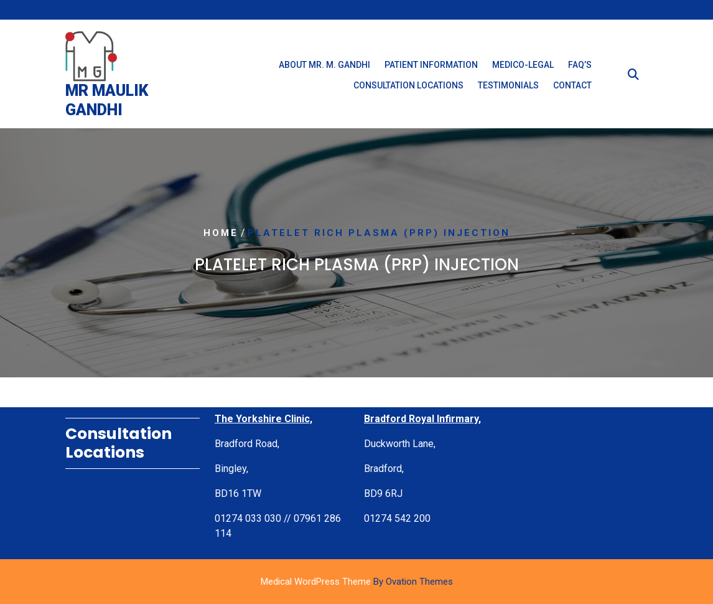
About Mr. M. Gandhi (324, 68)
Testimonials (508, 88)
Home (220, 233)
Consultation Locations (408, 88)
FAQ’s (580, 68)
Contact (572, 88)
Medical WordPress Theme (357, 581)
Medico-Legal (523, 68)
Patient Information (431, 68)
